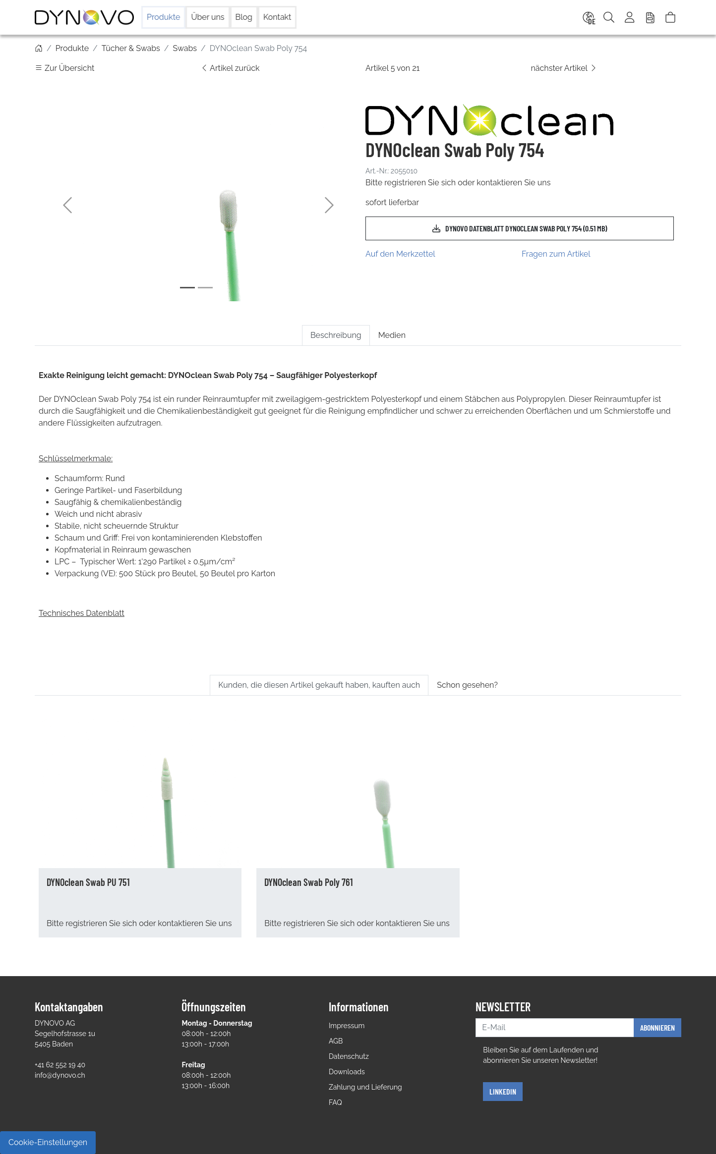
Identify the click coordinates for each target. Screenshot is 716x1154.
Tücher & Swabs (131, 48)
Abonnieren (657, 1027)
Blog (244, 17)
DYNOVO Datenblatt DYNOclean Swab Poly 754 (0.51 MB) (519, 228)
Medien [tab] (392, 335)
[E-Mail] (555, 1027)
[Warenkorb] (670, 17)
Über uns (207, 17)
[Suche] (609, 17)
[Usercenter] (630, 17)
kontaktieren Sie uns (513, 182)
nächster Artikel (564, 68)
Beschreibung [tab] (335, 335)
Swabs (185, 48)
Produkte (163, 17)
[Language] (587, 17)
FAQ (335, 1102)
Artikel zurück (230, 68)
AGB (336, 1041)
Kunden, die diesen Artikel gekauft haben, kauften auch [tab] (319, 685)
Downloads (347, 1072)
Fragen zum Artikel (556, 254)
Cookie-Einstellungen (47, 1142)
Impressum (347, 1026)
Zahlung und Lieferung (365, 1087)
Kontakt (277, 17)
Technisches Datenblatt (81, 613)
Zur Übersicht (64, 68)
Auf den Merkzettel (400, 254)
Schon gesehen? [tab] (467, 685)
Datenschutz (349, 1056)
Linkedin (502, 1091)
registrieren (405, 182)
